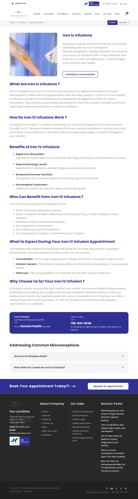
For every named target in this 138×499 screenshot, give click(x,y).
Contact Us (47, 423)
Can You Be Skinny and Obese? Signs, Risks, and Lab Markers (113, 428)
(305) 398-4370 (17, 422)
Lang (123, 4)
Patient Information (82, 423)
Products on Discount (83, 411)
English (112, 22)
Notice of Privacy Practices (81, 432)
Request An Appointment (108, 386)
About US (46, 419)
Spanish (123, 22)
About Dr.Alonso (80, 415)
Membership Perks (81, 427)
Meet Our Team (49, 431)
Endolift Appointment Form (83, 439)
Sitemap (28, 491)
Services (22, 22)
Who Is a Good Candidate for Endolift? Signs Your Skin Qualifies (113, 453)
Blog (44, 427)
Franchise (46, 434)
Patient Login (109, 4)
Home (12, 22)
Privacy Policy (15, 491)
